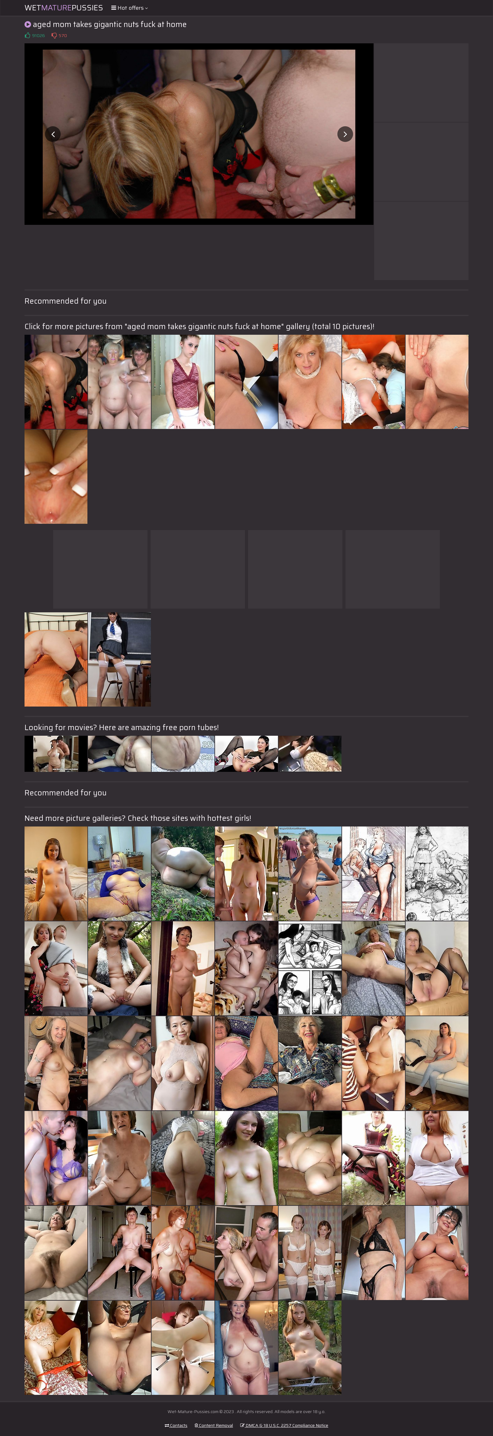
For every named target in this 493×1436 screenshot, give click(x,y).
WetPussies (64, 8)
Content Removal (214, 1425)
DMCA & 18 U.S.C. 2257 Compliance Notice (284, 1425)
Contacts (176, 1425)
